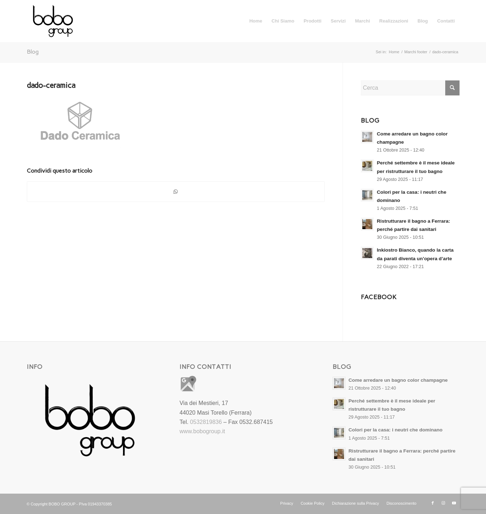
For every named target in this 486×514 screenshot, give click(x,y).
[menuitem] (256, 21)
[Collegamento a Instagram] (443, 503)
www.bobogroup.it (202, 431)
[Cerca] (410, 87)
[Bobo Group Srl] (53, 21)
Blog (33, 51)
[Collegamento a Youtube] (454, 503)
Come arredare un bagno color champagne (398, 380)
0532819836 (206, 422)
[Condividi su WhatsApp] (175, 192)
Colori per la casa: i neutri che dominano (396, 430)
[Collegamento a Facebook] (432, 503)
